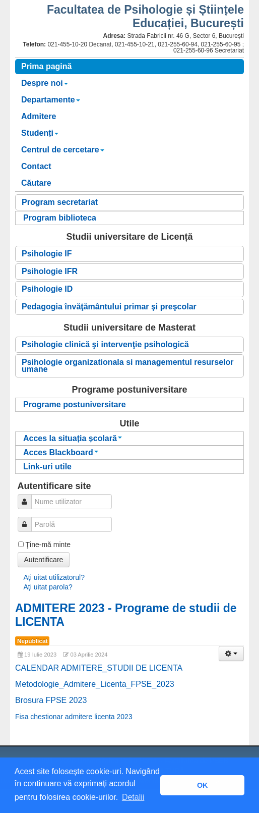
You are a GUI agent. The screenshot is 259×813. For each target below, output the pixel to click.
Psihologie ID (47, 289)
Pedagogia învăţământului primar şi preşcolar (109, 306)
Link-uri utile (47, 466)
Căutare (36, 183)
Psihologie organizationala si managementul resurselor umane (128, 365)
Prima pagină (46, 66)
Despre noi (44, 83)
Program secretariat (60, 202)
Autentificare (43, 560)
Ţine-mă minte (48, 544)
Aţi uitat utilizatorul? (54, 577)
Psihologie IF (47, 253)
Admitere (38, 116)
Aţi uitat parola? (48, 587)
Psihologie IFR (50, 271)
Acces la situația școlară (72, 438)
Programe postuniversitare (74, 404)
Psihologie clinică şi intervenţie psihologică (105, 344)
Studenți (39, 133)
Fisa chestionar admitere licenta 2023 (74, 717)
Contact (36, 166)
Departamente (50, 99)
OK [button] (202, 785)
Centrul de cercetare (62, 149)
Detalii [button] (133, 797)
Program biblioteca (59, 217)
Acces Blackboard (60, 452)
